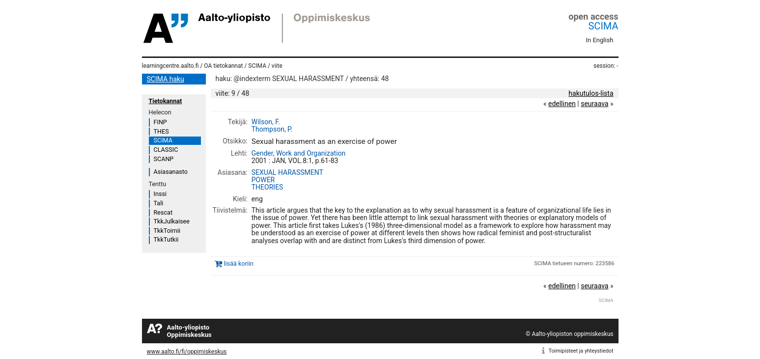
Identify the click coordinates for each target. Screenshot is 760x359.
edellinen (562, 104)
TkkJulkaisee (172, 221)
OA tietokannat (223, 65)
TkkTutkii (166, 239)
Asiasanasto (171, 171)
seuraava (594, 104)
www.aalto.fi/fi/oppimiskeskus (187, 351)
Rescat (163, 212)
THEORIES (267, 187)
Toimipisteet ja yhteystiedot (581, 351)
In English (600, 40)
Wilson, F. (266, 122)
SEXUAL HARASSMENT (287, 172)
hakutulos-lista (590, 93)
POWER (263, 180)
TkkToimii (167, 230)
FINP (160, 122)
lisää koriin (238, 263)
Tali (159, 203)
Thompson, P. (272, 129)
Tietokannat (165, 101)
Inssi (160, 193)
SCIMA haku (165, 79)
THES (161, 131)
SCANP (164, 159)
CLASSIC (166, 149)
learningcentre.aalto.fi (170, 65)
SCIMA (603, 26)
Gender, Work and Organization (298, 153)
